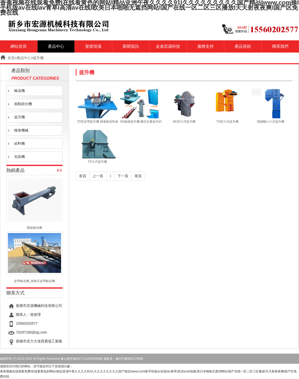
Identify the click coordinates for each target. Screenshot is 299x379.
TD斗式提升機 (97, 161)
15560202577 (27, 323)
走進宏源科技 (168, 46)
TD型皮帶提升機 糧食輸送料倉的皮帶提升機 (97, 121)
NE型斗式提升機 (184, 121)
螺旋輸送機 (34, 204)
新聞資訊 (131, 46)
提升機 (38, 58)
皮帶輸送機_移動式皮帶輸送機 (34, 257)
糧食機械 (21, 130)
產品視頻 (243, 46)
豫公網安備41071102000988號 (81, 358)
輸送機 (19, 91)
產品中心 (56, 46)
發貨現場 (93, 46)
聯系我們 (280, 46)
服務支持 (205, 46)
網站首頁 (18, 46)
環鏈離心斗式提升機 (270, 121)
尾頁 (138, 176)
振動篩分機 (23, 104)
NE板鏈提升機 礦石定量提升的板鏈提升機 (140, 121)
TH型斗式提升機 (227, 121)
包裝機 (19, 157)
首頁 (11, 58)
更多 (60, 170)
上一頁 (97, 176)
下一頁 (123, 176)
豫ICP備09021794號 (129, 358)
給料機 (19, 143)
